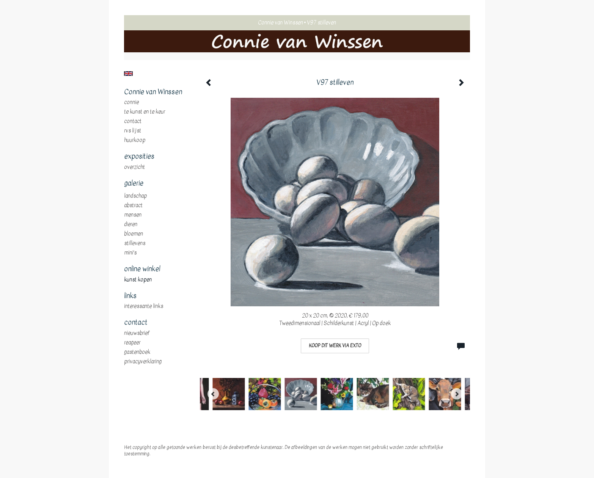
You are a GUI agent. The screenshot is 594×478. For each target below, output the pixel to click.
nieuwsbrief (137, 333)
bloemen (133, 234)
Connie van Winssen (280, 23)
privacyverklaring (143, 361)
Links (130, 296)
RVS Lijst (132, 131)
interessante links (143, 306)
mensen (132, 215)
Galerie (133, 183)
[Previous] (213, 394)
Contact (132, 121)
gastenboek (137, 352)
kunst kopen (138, 280)
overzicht (134, 167)
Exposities (139, 156)
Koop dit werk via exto (335, 345)
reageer (132, 342)
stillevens (134, 243)
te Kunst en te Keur (144, 112)
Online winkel (142, 269)
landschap (135, 196)
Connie (131, 102)
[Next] (456, 394)
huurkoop (134, 140)
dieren (130, 224)
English (128, 73)
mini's (130, 253)
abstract (133, 205)
